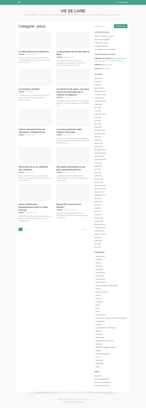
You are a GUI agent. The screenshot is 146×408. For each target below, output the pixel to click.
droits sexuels (101, 282)
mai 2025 (97, 85)
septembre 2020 (100, 159)
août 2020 (98, 163)
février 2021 (98, 143)
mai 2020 (97, 172)
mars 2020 (98, 176)
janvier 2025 (98, 88)
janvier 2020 (98, 182)
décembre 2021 (100, 130)
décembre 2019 (100, 185)
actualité (99, 260)
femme (98, 289)
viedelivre (22, 54)
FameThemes (79, 402)
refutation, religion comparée (106, 347)
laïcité (98, 311)
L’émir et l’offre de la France (104, 36)
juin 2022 (97, 120)
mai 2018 (97, 247)
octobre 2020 (99, 156)
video (98, 367)
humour (98, 298)
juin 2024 (97, 107)
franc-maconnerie (102, 292)
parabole (99, 334)
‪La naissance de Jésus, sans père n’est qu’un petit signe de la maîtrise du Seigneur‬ (72, 92)
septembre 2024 (100, 101)
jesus (97, 308)
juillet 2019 (98, 202)
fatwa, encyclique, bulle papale (106, 285)
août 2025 (98, 78)
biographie (99, 269)
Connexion (98, 376)
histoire (98, 295)
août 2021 (98, 137)
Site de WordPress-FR (102, 385)
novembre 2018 (100, 228)
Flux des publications (101, 379)
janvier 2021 (98, 146)
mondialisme (100, 321)
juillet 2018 (98, 241)
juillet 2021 (98, 140)
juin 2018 (97, 244)
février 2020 (98, 179)
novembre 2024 (100, 95)
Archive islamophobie (102, 39)
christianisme (100, 272)
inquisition (99, 302)
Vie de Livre (73, 11)
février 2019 (98, 218)
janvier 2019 (98, 221)
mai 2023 (97, 117)
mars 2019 (98, 215)
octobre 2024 (99, 98)
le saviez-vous (100, 315)
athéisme (99, 266)
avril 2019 (97, 211)
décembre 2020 (100, 150)
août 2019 (98, 198)
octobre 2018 (99, 231)
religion (98, 350)
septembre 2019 (100, 195)
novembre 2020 (100, 153)
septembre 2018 (100, 234)
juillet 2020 (98, 166)
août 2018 (98, 237)
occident (99, 324)
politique (99, 344)
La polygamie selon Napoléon (104, 49)
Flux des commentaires (102, 382)
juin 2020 (97, 169)
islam (97, 305)
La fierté (109, 65)
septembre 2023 (100, 114)
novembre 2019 (100, 189)
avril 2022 (97, 124)
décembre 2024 (100, 91)
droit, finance (100, 279)
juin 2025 (97, 82)
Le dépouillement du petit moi (34, 51)
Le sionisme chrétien (29, 89)
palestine (99, 331)
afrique (98, 263)
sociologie (99, 360)
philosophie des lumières (104, 341)
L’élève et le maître (101, 43)
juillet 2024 (98, 104)
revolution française (103, 354)
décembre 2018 (100, 224)
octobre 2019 (99, 192)
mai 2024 (97, 111)
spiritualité (99, 363)
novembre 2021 (100, 133)
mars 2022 (98, 127)
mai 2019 (97, 208)
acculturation (100, 256)
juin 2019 (97, 205)
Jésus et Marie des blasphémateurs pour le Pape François (33, 207)
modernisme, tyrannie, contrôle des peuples (111, 318)
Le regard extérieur (101, 46)
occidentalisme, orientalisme (106, 328)
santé (98, 357)
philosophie (100, 337)
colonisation (100, 276)
